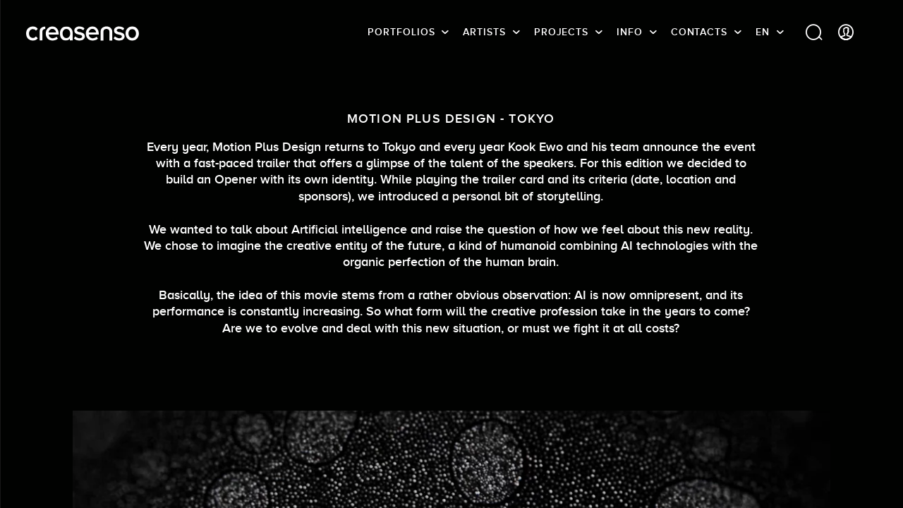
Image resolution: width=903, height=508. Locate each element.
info (630, 31)
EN (763, 31)
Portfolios (401, 31)
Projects (561, 31)
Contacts (699, 31)
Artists (484, 31)
